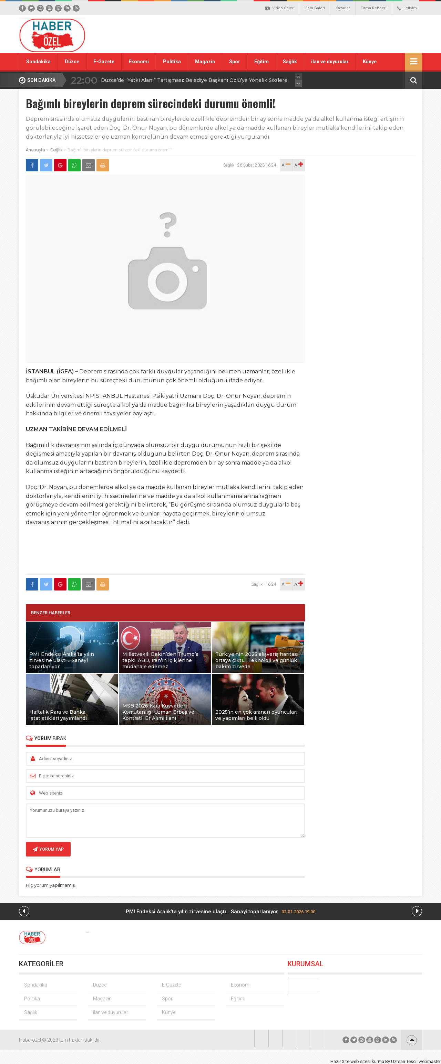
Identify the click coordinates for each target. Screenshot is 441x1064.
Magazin (205, 61)
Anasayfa (35, 149)
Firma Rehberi (374, 8)
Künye (370, 61)
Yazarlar (343, 8)
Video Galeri (280, 8)
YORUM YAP (48, 849)
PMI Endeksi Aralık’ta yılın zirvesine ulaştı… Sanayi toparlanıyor (220, 911)
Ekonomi (139, 61)
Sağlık (290, 61)
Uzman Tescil (404, 1061)
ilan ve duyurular (330, 61)
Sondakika (38, 61)
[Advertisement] (298, 34)
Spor (234, 61)
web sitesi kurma (367, 1061)
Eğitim (261, 61)
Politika (172, 61)
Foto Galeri (315, 8)
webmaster (430, 1061)
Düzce (72, 61)
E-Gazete (103, 61)
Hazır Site (339, 1061)
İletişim (407, 8)
